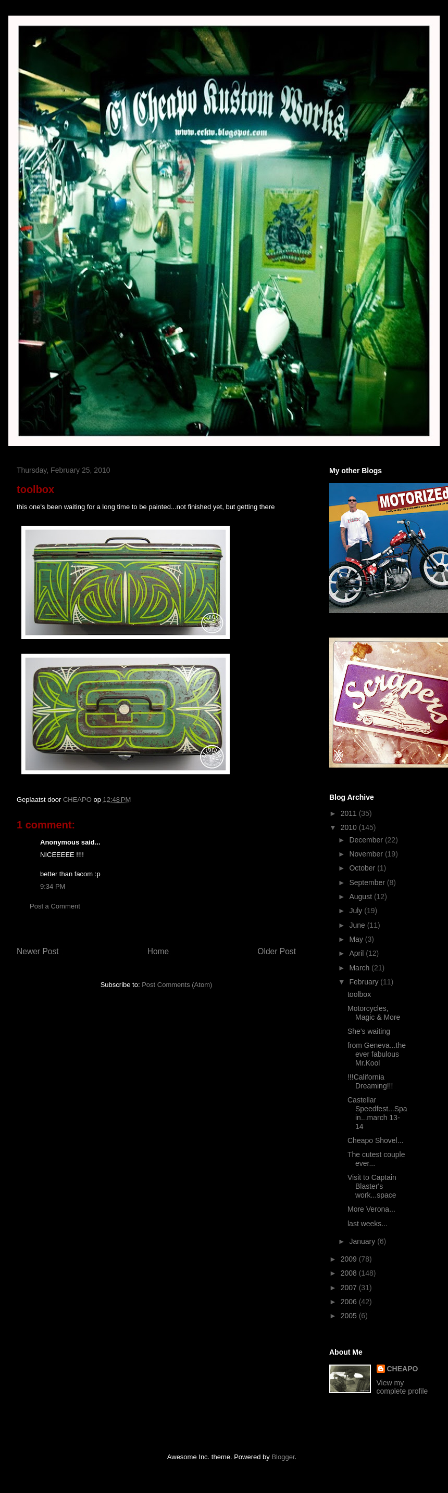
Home (158, 951)
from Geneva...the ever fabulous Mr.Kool (376, 1054)
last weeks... (367, 1223)
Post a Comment (55, 906)
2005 (350, 1316)
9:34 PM (52, 886)
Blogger (282, 1457)
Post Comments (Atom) (177, 985)
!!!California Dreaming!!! (370, 1081)
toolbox (359, 994)
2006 (350, 1301)
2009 (350, 1259)
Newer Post (38, 951)
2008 (350, 1273)
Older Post (276, 951)
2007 (350, 1287)
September (368, 882)
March (360, 968)
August (361, 896)
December (366, 840)
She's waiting (368, 1031)
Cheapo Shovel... (375, 1140)
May (357, 939)
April (357, 953)
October (363, 868)
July (356, 910)
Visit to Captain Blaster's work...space (371, 1186)
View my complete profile (402, 1387)
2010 (350, 827)
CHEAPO (402, 1369)
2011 (350, 813)
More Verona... (371, 1209)
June (358, 925)
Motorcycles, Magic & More (373, 1012)
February (364, 982)
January (363, 1241)
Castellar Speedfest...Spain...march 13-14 (377, 1113)
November (366, 854)
